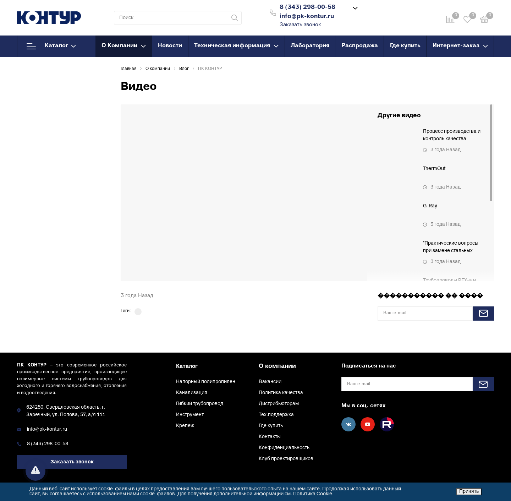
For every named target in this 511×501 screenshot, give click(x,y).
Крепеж (185, 426)
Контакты (270, 437)
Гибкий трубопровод (199, 404)
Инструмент (190, 415)
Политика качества (281, 393)
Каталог (51, 46)
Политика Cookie (312, 494)
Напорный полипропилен (205, 382)
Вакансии (270, 382)
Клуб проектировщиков (286, 459)
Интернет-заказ (460, 45)
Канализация (191, 393)
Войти (384, 12)
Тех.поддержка (276, 415)
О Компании (123, 45)
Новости (170, 45)
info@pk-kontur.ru (47, 429)
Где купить (405, 45)
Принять (469, 491)
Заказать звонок (300, 25)
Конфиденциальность (284, 448)
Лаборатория (310, 45)
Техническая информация (236, 45)
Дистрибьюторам (279, 404)
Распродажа (359, 45)
